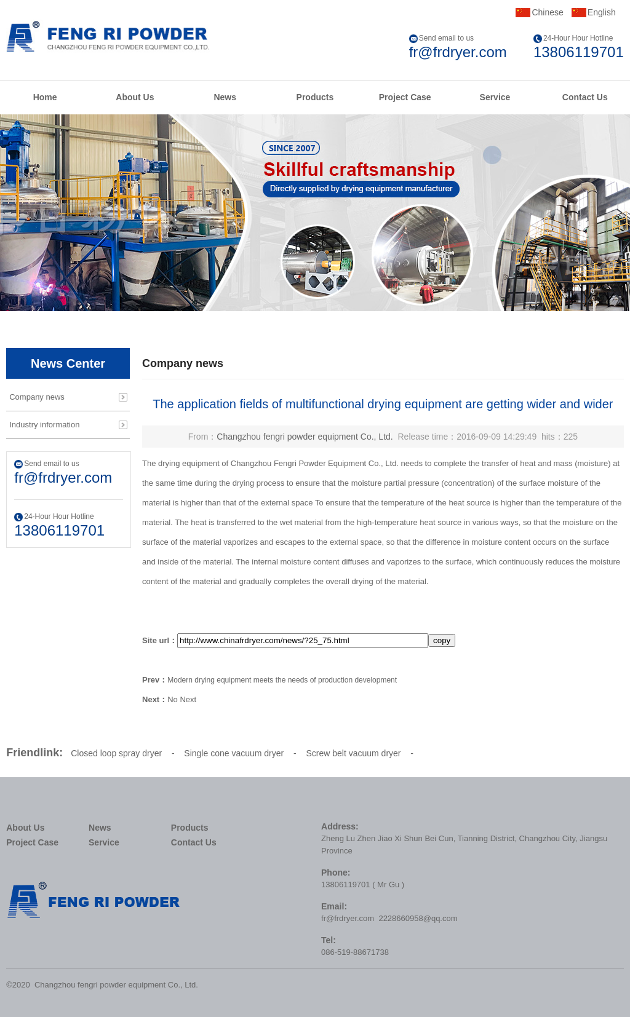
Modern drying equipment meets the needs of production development (282, 680)
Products (315, 97)
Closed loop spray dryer (116, 753)
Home (45, 97)
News (224, 97)
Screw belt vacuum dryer (353, 753)
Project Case (405, 97)
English (602, 12)
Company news (37, 397)
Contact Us (585, 97)
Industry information (44, 424)
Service (495, 97)
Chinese (547, 12)
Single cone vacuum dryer (234, 753)
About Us (135, 97)
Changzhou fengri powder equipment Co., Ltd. (305, 436)
